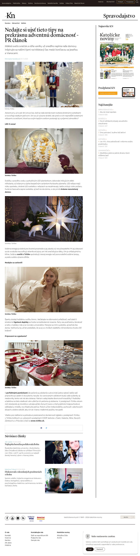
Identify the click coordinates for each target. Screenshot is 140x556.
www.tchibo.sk (37, 421)
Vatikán (101, 130)
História (8, 545)
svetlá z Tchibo (23, 254)
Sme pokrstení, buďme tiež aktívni (113, 132)
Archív (126, 517)
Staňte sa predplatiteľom (108, 93)
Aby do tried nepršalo (108, 112)
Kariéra (7, 540)
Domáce (102, 119)
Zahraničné (103, 150)
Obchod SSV (111, 2)
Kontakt (8, 535)
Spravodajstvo (105, 110)
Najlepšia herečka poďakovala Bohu (22, 444)
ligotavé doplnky (21, 322)
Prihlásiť (120, 2)
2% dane (8, 543)
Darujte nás (35, 540)
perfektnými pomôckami (17, 393)
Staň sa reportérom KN (39, 535)
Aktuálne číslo (62, 535)
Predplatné (129, 2)
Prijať (90, 549)
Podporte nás (36, 538)
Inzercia (100, 2)
